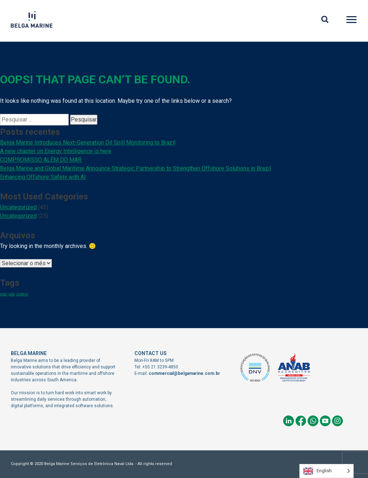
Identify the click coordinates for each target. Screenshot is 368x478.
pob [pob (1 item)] (12, 294)
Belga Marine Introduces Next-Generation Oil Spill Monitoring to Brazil (87, 142)
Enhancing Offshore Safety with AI (43, 177)
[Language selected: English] (326, 471)
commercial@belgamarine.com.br (184, 373)
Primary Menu (352, 21)
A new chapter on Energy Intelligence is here (55, 151)
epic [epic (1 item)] (3, 294)
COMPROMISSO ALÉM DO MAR (41, 159)
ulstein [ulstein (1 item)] (22, 294)
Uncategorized (18, 207)
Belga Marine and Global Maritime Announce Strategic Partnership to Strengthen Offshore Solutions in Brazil (135, 168)
